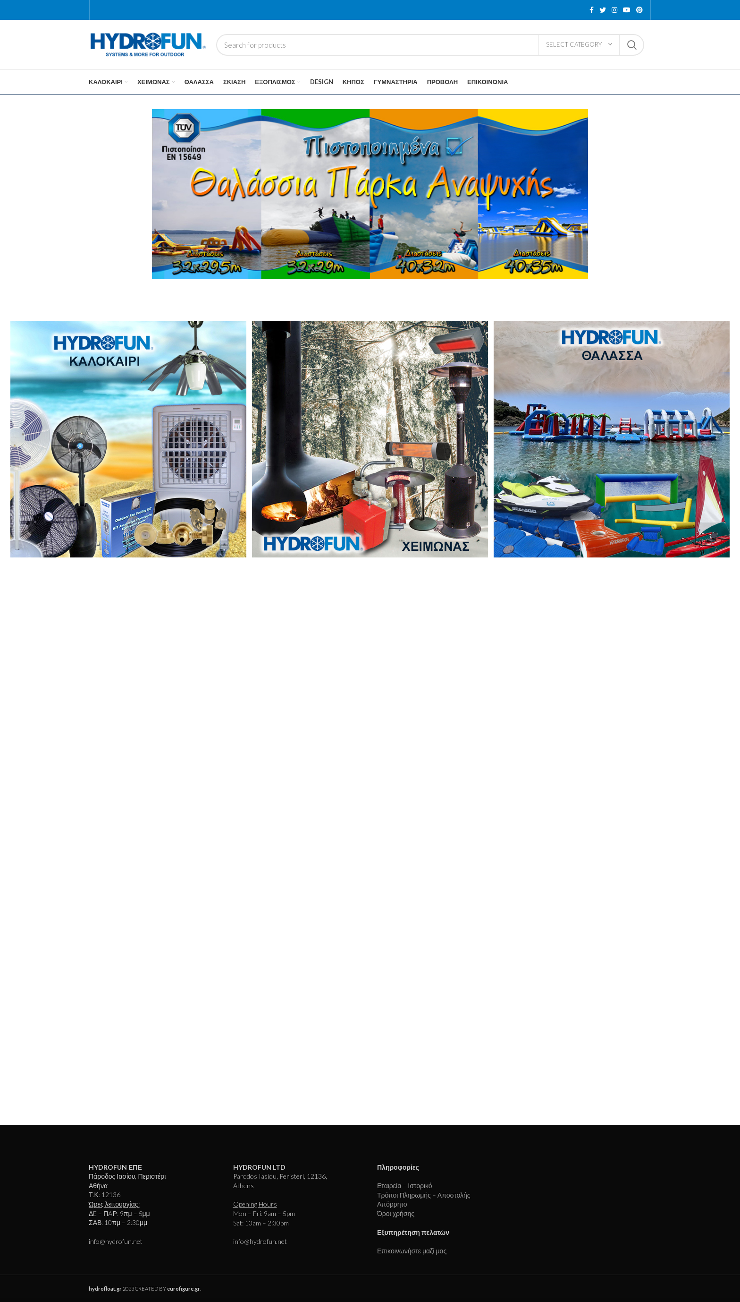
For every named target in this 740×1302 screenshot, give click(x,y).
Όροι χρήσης (395, 1213)
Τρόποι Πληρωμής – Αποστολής (423, 1195)
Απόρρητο (392, 1204)
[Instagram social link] (614, 10)
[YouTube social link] (626, 10)
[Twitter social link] (603, 10)
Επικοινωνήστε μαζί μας (411, 1251)
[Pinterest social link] (639, 10)
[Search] (430, 45)
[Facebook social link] (592, 10)
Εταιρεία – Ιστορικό (404, 1186)
